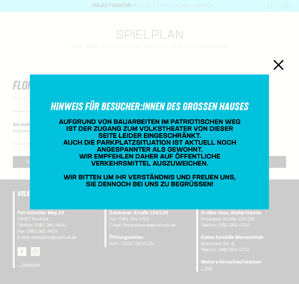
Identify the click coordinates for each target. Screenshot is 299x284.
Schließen (279, 65)
